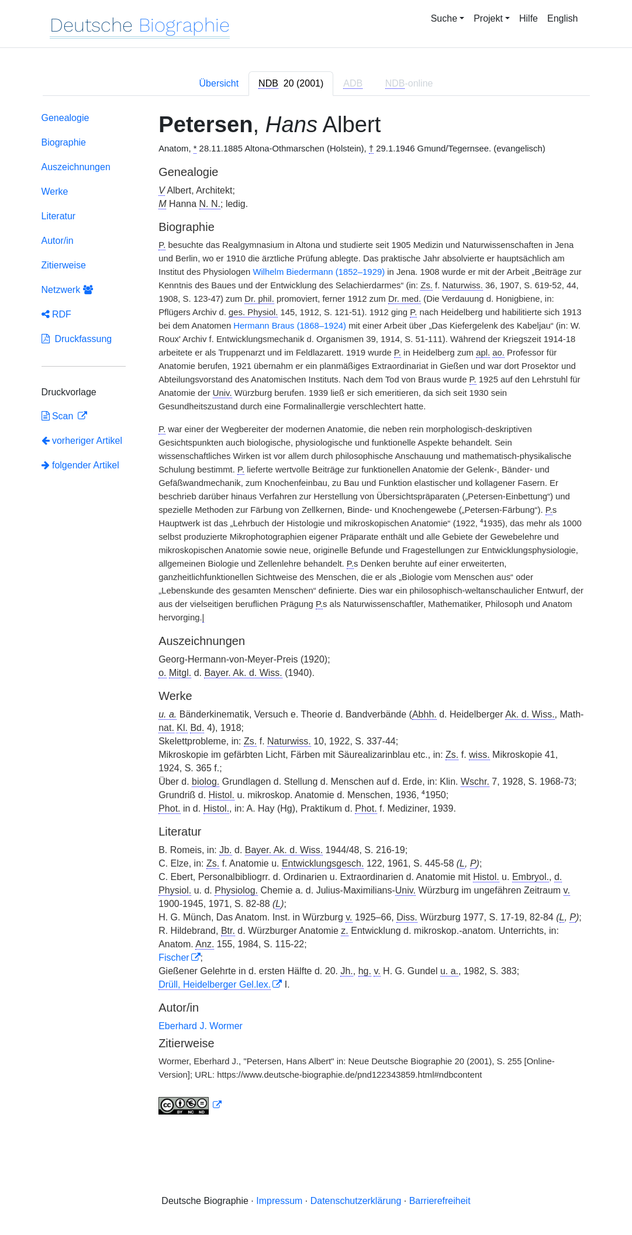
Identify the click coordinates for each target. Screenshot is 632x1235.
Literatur (59, 216)
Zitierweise (64, 265)
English (562, 18)
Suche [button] (444, 18)
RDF (56, 314)
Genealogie (65, 118)
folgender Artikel (80, 465)
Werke (55, 191)
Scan (59, 416)
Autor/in (58, 241)
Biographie (64, 142)
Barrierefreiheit (440, 1201)
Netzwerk (67, 290)
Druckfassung (77, 339)
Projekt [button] (488, 18)
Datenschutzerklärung (356, 1201)
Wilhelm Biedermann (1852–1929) (319, 272)
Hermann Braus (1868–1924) (289, 325)
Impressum (279, 1201)
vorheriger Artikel (82, 441)
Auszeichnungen (76, 167)
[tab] (290, 83)
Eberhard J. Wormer (200, 1026)
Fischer (173, 958)
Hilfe (528, 18)
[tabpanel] (316, 616)
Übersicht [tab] (219, 83)
